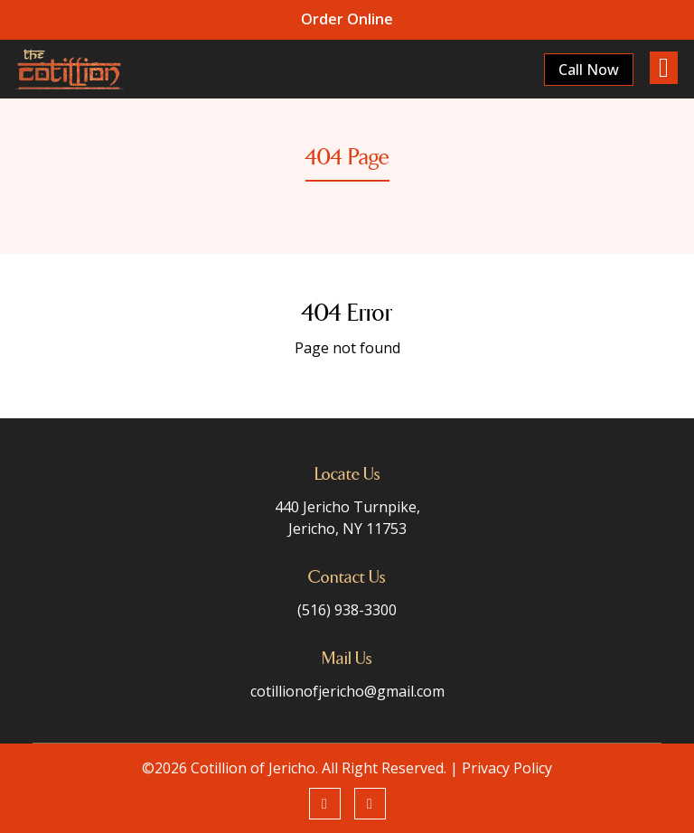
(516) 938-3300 (347, 610)
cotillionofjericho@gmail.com (347, 691)
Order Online (347, 19)
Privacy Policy (507, 768)
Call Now (588, 70)
